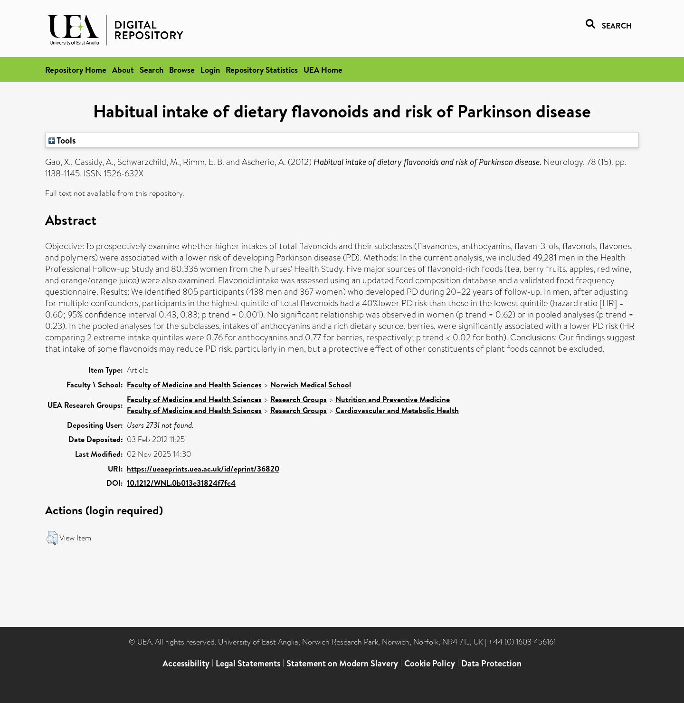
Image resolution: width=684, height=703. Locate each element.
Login (210, 69)
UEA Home (323, 69)
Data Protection (491, 663)
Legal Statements (248, 663)
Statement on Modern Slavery (342, 663)
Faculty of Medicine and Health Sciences (194, 384)
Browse (182, 69)
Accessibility (185, 663)
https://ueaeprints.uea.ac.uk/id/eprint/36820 (203, 468)
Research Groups (298, 399)
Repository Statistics (262, 69)
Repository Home (75, 69)
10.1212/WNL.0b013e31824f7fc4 (181, 483)
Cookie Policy (429, 663)
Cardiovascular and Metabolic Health (397, 410)
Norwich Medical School (310, 384)
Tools (62, 140)
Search (151, 69)
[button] (52, 538)
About (123, 69)
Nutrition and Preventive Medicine (392, 399)
